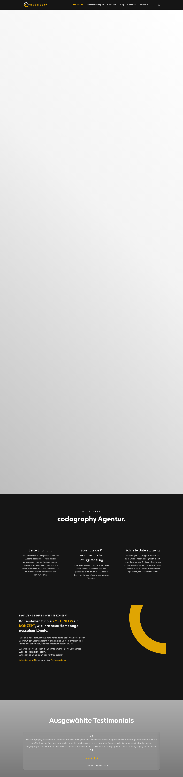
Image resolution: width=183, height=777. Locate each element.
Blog (121, 5)
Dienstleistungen (95, 5)
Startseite (78, 5)
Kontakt (131, 5)
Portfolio (111, 5)
